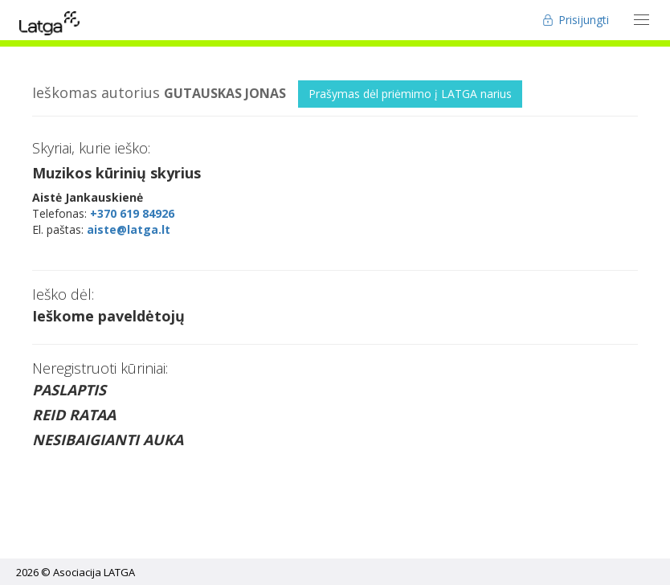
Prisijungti (575, 19)
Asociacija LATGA (94, 572)
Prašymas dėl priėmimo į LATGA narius (410, 93)
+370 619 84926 (132, 213)
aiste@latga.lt (128, 229)
